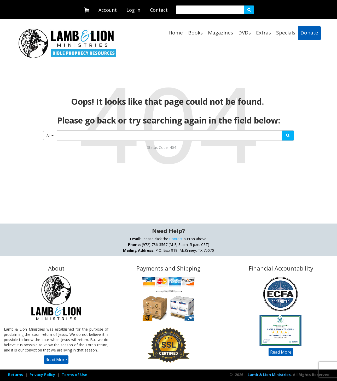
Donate (309, 32)
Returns (15, 374)
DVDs (244, 32)
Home (175, 32)
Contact (159, 10)
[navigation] (107, 9)
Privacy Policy (42, 374)
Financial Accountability (281, 268)
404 (173, 147)
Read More (56, 359)
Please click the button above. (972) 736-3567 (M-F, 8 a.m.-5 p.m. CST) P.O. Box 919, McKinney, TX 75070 (168, 244)
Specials (285, 32)
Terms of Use (74, 374)
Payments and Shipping (168, 268)
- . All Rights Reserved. (287, 374)
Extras (263, 32)
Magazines (220, 32)
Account (107, 10)
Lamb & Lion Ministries (269, 374)
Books (195, 32)
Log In (133, 10)
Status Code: (157, 147)
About (56, 268)
